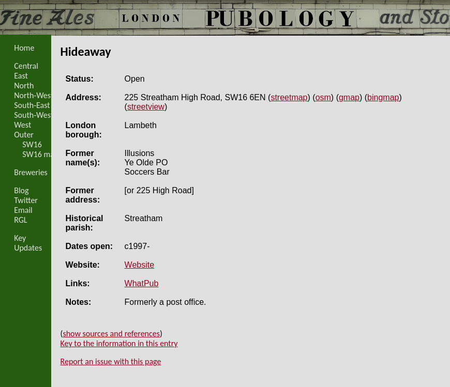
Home (24, 48)
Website (140, 264)
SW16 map (40, 154)
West (22, 125)
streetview (145, 106)
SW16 (32, 144)
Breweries (31, 172)
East (21, 76)
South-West (33, 115)
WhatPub (142, 283)
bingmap (383, 97)
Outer (24, 135)
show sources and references (111, 333)
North (24, 85)
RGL (20, 220)
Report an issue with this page (111, 361)
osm (323, 97)
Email (23, 210)
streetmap (289, 97)
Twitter (26, 200)
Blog (21, 190)
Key (20, 238)
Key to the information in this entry (119, 343)
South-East (32, 105)
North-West (33, 95)
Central (26, 66)
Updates (28, 248)
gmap (349, 97)
